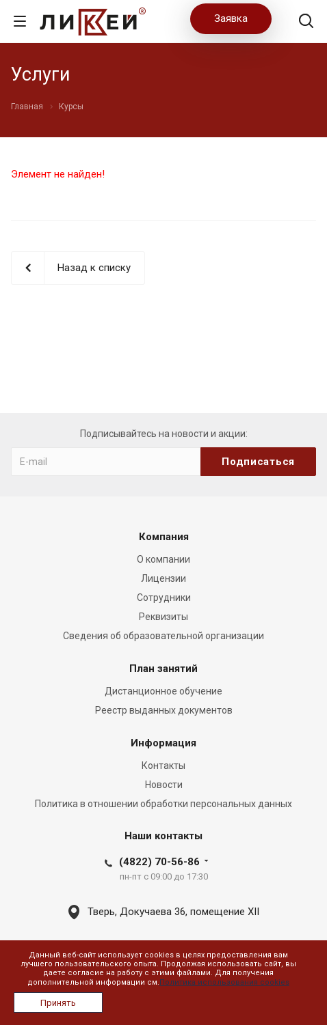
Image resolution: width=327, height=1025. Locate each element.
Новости (164, 784)
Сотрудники (164, 597)
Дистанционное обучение (163, 691)
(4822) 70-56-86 (159, 862)
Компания (164, 537)
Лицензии (163, 578)
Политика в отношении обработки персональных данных (163, 803)
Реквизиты (163, 616)
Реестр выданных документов (164, 710)
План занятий (163, 668)
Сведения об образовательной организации (163, 635)
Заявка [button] (231, 18)
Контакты (163, 765)
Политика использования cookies (224, 982)
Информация (163, 743)
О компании (163, 559)
